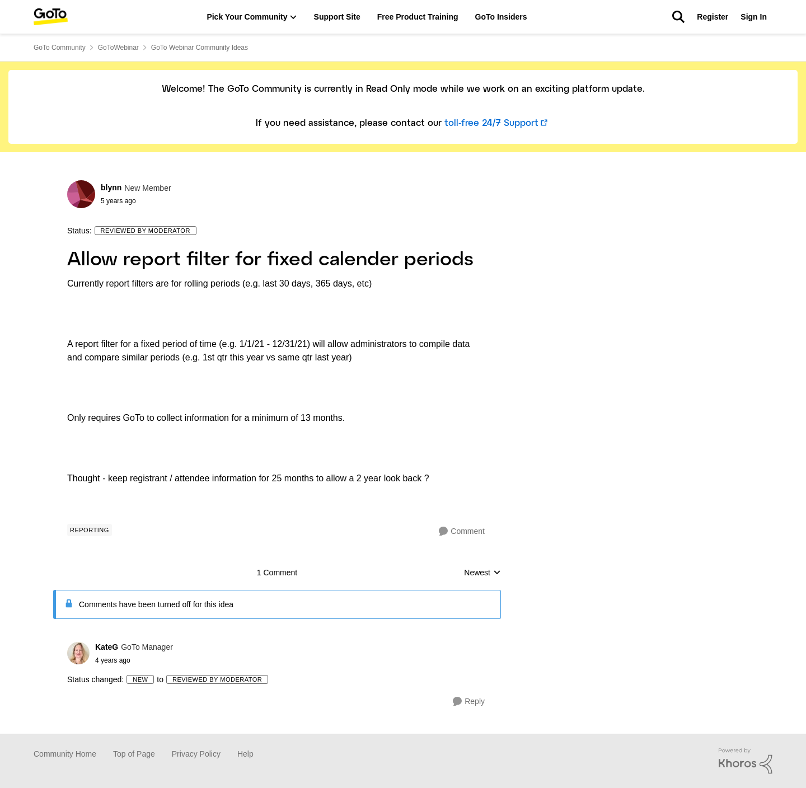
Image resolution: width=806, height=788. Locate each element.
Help (245, 753)
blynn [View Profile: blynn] (111, 187)
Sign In (754, 16)
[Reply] (469, 701)
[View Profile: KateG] (78, 653)
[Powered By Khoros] (745, 761)
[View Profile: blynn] (81, 194)
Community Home (65, 753)
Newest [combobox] (482, 573)
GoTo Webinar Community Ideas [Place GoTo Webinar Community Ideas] (199, 47)
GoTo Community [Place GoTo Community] (60, 47)
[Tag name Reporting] (89, 530)
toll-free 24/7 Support (491, 123)
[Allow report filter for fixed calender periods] (134, 660)
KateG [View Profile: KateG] (106, 646)
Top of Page (134, 753)
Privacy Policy (196, 753)
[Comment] (462, 531)
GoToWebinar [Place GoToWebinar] (118, 47)
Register (712, 16)
